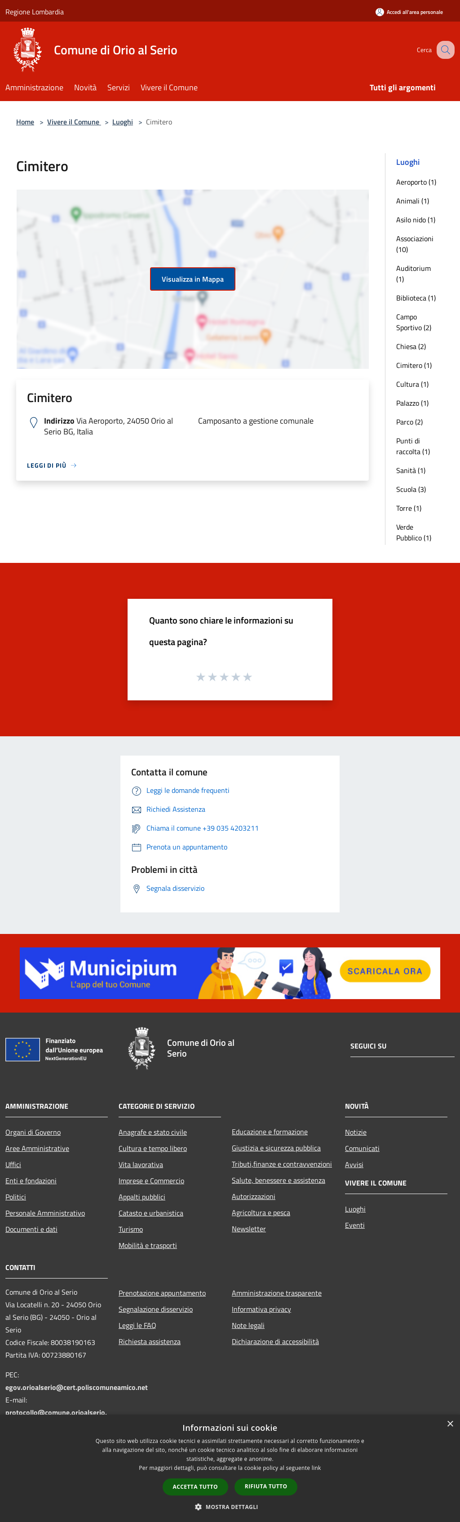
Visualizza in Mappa (193, 279)
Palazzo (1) (412, 403)
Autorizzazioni (253, 1196)
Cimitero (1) (414, 365)
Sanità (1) (410, 470)
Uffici (13, 1164)
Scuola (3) (411, 489)
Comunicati (362, 1148)
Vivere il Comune (74, 121)
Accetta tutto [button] (195, 1487)
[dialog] (230, 1468)
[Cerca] (444, 50)
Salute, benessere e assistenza (278, 1180)
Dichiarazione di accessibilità (275, 1341)
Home (25, 121)
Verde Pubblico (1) (413, 532)
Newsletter (249, 1228)
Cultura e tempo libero (153, 1148)
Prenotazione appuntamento (162, 1293)
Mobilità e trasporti (148, 1245)
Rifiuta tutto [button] (266, 1486)
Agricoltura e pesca (261, 1212)
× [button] (450, 1424)
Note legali (248, 1325)
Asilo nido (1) (415, 219)
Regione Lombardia (34, 11)
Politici (15, 1196)
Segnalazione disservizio (156, 1309)
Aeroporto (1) (416, 182)
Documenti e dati (31, 1229)
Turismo (131, 1229)
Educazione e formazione (270, 1131)
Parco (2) (409, 421)
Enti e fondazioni (31, 1180)
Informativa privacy (261, 1309)
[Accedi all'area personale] (409, 11)
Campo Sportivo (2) (413, 322)
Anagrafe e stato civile (153, 1132)
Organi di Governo (33, 1132)
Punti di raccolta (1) (413, 446)
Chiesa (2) (411, 346)
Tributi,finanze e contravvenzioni (282, 1164)
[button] (230, 1506)
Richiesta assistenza (150, 1341)
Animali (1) (412, 200)
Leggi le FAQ (137, 1325)
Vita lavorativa (141, 1164)
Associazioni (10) (414, 244)
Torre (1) (408, 508)
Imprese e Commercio (151, 1180)
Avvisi (354, 1164)
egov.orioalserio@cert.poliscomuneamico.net (76, 1387)
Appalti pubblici (142, 1196)
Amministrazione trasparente (277, 1293)
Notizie (356, 1132)
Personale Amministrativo (45, 1213)
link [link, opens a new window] (316, 1468)
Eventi (355, 1225)
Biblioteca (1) (416, 297)
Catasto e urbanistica (151, 1213)
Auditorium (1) (413, 273)
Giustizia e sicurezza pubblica (276, 1147)
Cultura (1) (412, 384)
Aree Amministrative (37, 1148)
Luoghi (122, 121)
